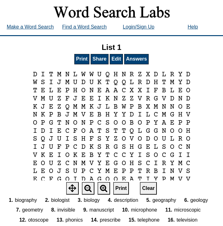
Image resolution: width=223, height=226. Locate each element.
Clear (148, 188)
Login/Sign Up (139, 27)
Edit (116, 59)
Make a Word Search (30, 27)
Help (193, 27)
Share (99, 59)
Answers (136, 59)
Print (82, 59)
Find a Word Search (84, 27)
